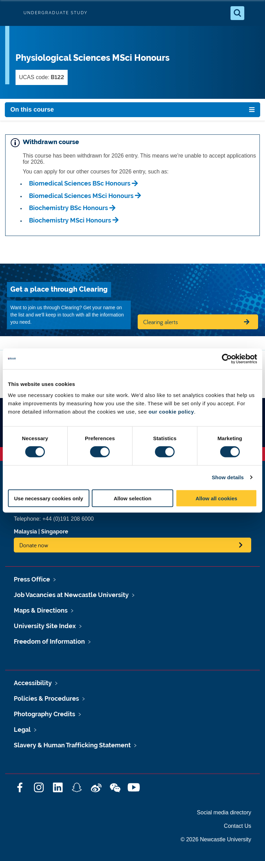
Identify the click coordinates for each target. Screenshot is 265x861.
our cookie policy (171, 411)
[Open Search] (237, 13)
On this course (32, 109)
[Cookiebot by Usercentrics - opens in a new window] (227, 359)
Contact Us (237, 826)
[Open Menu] (254, 13)
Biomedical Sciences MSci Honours (81, 195)
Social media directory (224, 812)
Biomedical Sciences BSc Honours (79, 183)
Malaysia (25, 531)
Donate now (33, 545)
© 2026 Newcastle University (215, 839)
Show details (228, 477)
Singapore (54, 531)
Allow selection (132, 498)
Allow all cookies (216, 498)
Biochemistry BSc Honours (68, 207)
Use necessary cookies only (48, 498)
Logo (11, 13)
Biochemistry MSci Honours (70, 220)
